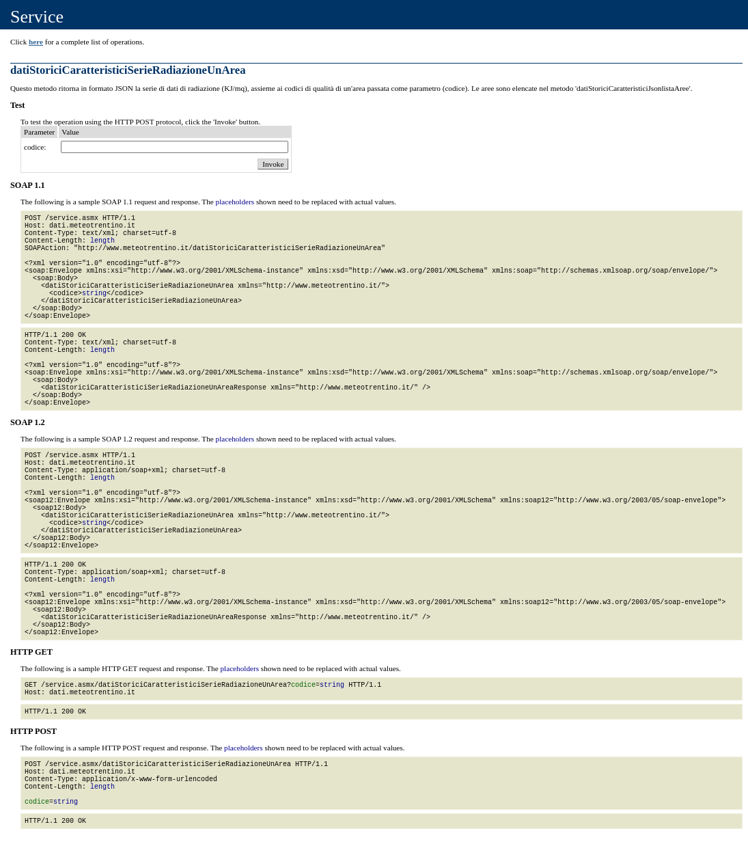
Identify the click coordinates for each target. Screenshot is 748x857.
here (36, 42)
